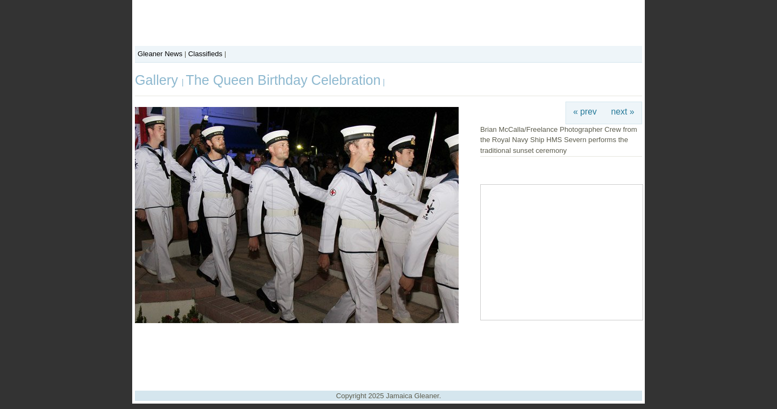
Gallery (158, 80)
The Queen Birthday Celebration (283, 80)
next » (623, 111)
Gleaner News (160, 54)
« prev (585, 111)
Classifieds (205, 54)
